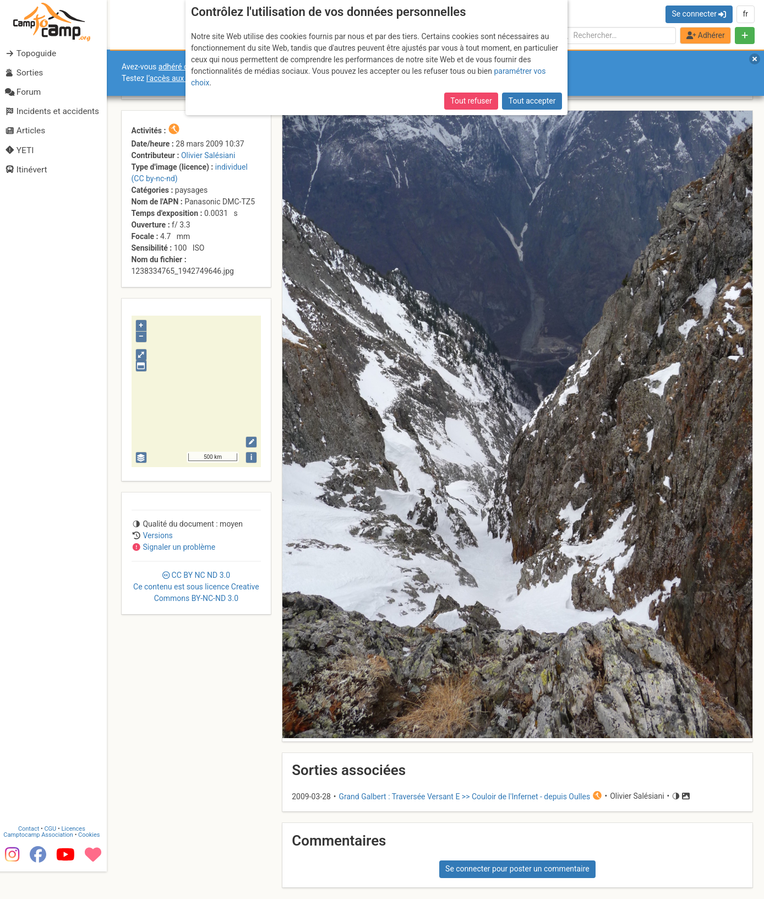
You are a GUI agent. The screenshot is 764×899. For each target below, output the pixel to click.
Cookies (92, 861)
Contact (31, 855)
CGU (54, 855)
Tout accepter (532, 100)
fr (745, 13)
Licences (77, 855)
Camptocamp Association (42, 861)
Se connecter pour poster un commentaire (517, 868)
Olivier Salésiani (208, 155)
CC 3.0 (196, 587)
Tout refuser (471, 100)
